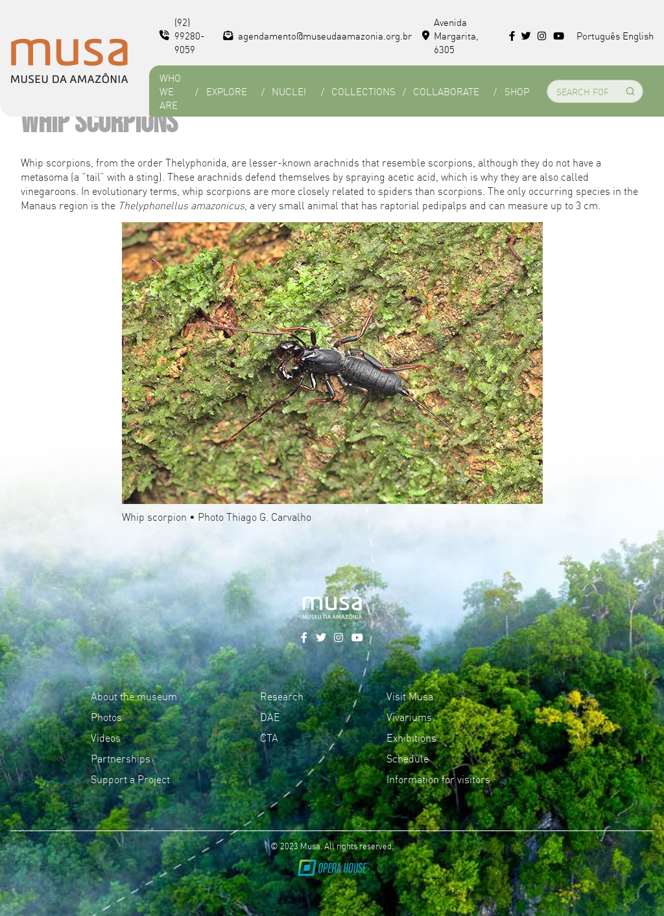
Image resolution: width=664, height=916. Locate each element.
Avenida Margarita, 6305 (450, 35)
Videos (106, 737)
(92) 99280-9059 (182, 35)
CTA (269, 737)
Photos (106, 716)
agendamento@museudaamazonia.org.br (317, 35)
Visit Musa (409, 696)
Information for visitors (438, 779)
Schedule (407, 758)
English (638, 35)
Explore (226, 91)
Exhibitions (411, 737)
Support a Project (130, 779)
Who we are (170, 91)
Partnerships (120, 758)
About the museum (134, 696)
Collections (363, 91)
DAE (270, 716)
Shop (516, 91)
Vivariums (409, 716)
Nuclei (289, 91)
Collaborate (446, 91)
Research (281, 696)
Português (598, 35)
